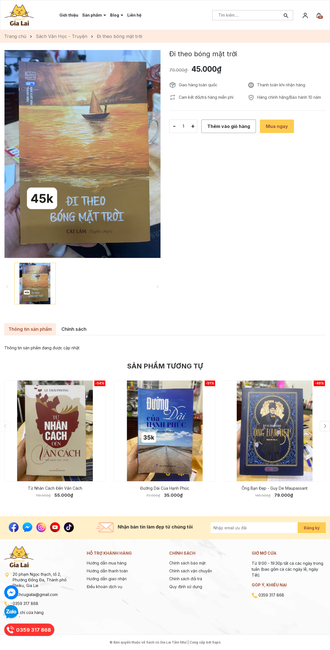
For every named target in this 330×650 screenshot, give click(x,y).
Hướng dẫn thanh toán (107, 570)
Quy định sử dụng (185, 586)
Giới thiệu (68, 15)
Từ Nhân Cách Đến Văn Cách (55, 488)
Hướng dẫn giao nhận (107, 578)
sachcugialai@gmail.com (35, 594)
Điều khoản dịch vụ (104, 586)
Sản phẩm (92, 15)
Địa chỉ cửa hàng (28, 612)
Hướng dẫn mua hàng (106, 563)
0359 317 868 (25, 603)
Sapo (216, 642)
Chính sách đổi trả (185, 578)
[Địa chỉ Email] (261, 527)
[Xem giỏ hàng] (318, 15)
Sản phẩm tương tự (165, 366)
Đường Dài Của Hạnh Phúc (164, 488)
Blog (115, 15)
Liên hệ (134, 15)
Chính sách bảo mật (187, 563)
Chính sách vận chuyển (190, 570)
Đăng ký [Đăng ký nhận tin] (312, 527)
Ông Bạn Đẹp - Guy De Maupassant (274, 488)
